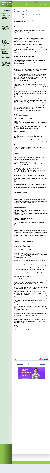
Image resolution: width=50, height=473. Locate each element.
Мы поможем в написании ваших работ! (31, 379)
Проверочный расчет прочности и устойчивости (6, 36)
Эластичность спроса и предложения (6, 16)
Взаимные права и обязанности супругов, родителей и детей (6, 60)
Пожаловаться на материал (45, 4)
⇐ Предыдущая (25, 14)
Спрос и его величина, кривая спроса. (6, 18)
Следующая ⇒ (37, 14)
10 (38, 363)
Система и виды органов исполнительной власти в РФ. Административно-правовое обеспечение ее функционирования (6, 54)
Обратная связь (40, 4)
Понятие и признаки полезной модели (6, 26)
